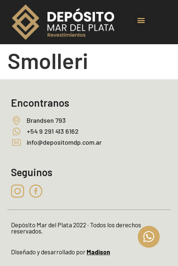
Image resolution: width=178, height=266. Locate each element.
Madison (98, 251)
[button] (141, 20)
